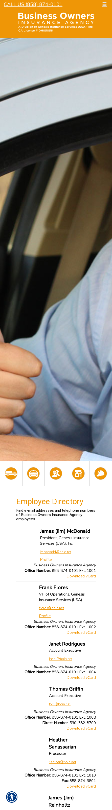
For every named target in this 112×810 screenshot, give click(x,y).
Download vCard (81, 576)
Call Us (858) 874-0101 (33, 4)
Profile (46, 559)
